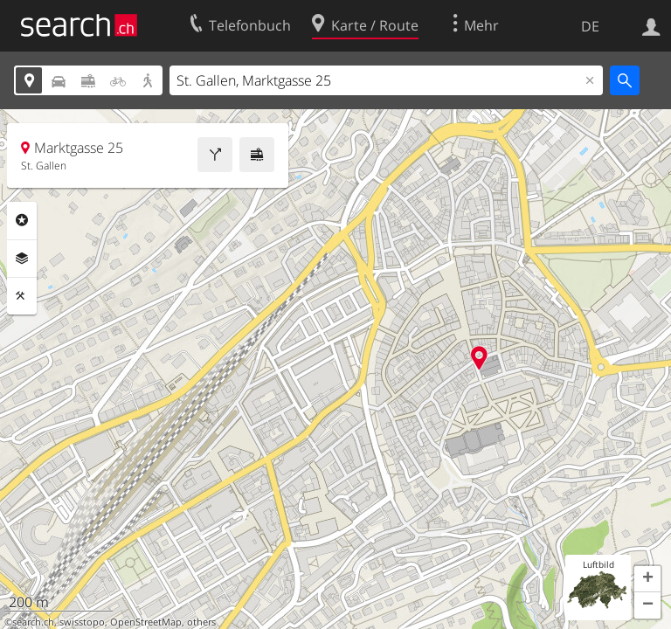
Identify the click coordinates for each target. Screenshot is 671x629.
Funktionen (22, 296)
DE (590, 26)
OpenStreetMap (146, 622)
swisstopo (82, 622)
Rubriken (22, 220)
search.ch (33, 622)
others (201, 622)
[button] (647, 579)
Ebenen (22, 258)
